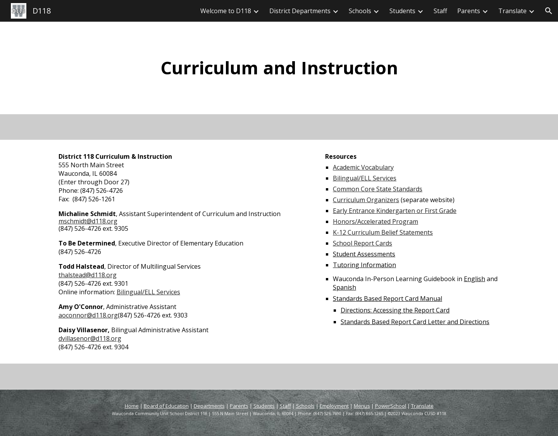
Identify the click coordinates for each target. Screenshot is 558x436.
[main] (279, 68)
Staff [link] (440, 11)
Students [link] (402, 11)
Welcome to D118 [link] (225, 11)
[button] (548, 11)
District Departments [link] (300, 11)
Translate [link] (512, 11)
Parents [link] (468, 11)
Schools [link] (360, 11)
